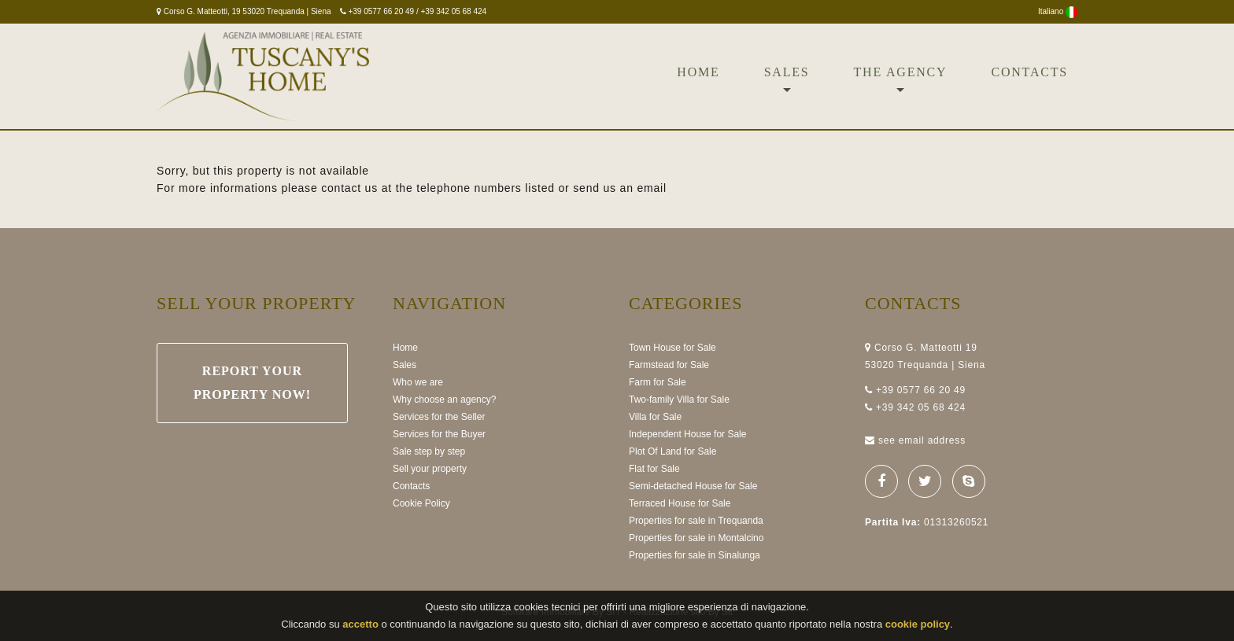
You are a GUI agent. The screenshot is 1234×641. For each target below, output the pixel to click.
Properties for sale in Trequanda (696, 520)
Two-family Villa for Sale (679, 399)
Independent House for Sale (687, 434)
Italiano (1057, 11)
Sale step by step (429, 451)
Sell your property (430, 468)
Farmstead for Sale (669, 364)
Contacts (1029, 72)
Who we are (418, 382)
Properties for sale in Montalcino (696, 537)
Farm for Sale (657, 382)
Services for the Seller (439, 416)
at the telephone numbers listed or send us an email (524, 188)
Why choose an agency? (444, 399)
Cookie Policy (421, 503)
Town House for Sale (672, 347)
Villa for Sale (655, 416)
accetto (360, 625)
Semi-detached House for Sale (693, 486)
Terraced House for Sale (679, 503)
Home (698, 72)
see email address (922, 440)
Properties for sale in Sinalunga (694, 555)
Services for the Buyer (439, 434)
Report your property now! (252, 382)
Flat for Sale (654, 468)
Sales (787, 72)
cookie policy (917, 625)
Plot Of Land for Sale (672, 451)
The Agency (901, 72)
